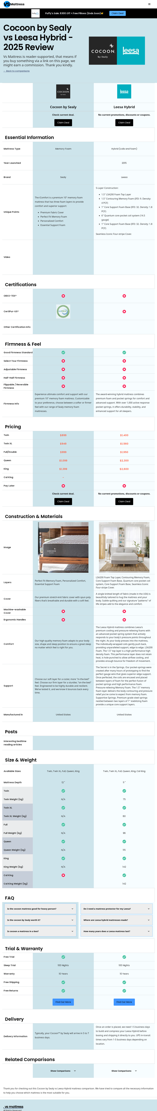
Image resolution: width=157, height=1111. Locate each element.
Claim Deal (117, 13)
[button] (149, 4)
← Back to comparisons (16, 71)
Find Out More (63, 1002)
